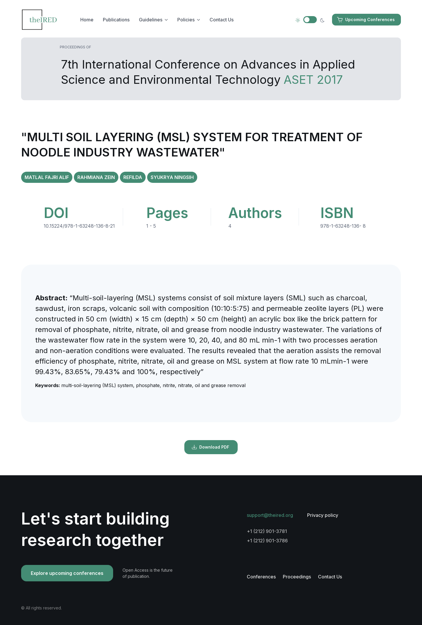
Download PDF (210, 447)
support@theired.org (270, 515)
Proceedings (297, 577)
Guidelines (150, 20)
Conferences (261, 577)
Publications (116, 20)
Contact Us (222, 20)
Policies (186, 20)
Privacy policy (322, 515)
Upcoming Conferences (366, 20)
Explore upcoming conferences (67, 573)
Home (86, 20)
